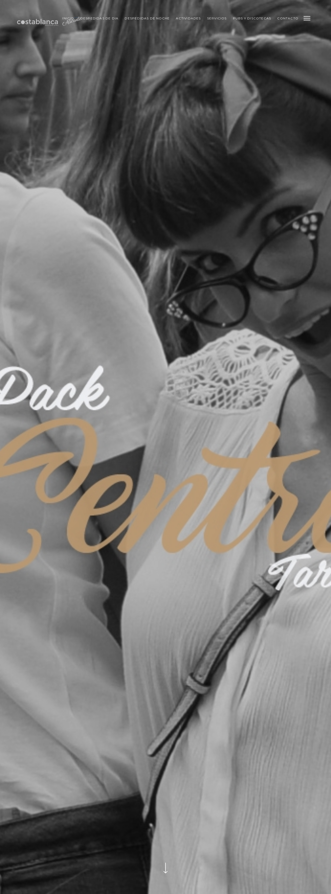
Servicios (217, 18)
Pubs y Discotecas (252, 18)
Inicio (68, 18)
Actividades (188, 18)
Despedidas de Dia (99, 18)
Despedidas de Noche (147, 18)
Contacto (287, 18)
